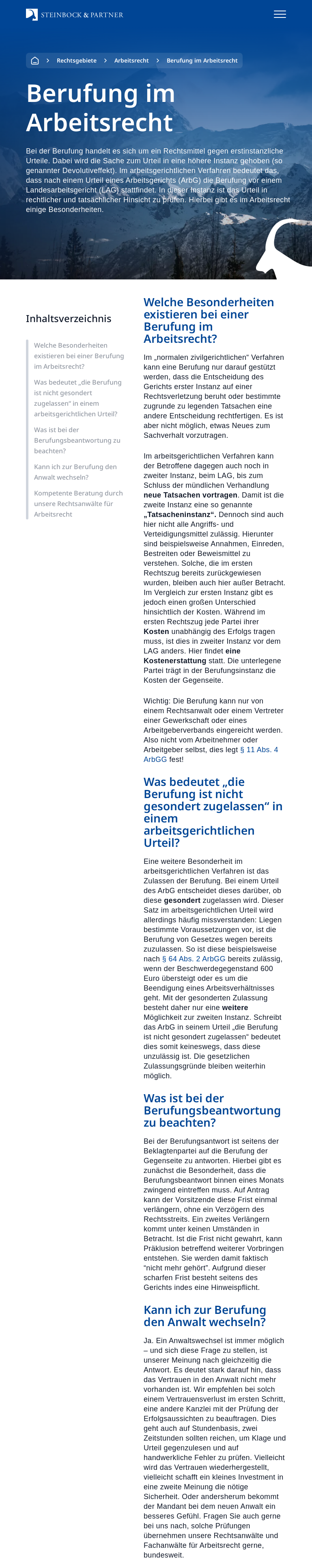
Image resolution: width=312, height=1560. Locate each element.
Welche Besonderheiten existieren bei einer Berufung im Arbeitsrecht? (79, 356)
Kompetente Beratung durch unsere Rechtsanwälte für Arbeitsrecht (78, 504)
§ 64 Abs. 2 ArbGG (194, 959)
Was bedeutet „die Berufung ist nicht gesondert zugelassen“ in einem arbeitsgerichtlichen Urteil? (78, 398)
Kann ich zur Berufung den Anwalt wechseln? (75, 472)
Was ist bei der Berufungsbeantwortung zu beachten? (77, 440)
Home (35, 60)
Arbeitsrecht (131, 60)
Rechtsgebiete (77, 60)
